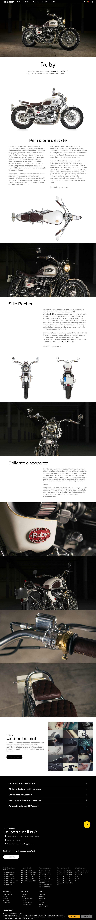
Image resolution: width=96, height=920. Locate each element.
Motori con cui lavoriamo (82, 871)
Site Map (41, 902)
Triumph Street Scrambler (10, 880)
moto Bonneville (68, 341)
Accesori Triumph (44, 871)
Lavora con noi (7, 894)
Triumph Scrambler (8, 876)
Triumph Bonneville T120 (28, 875)
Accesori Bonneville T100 (64, 873)
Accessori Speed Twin (45, 884)
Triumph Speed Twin (9, 882)
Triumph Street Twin (9, 878)
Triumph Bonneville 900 (28, 871)
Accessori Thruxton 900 (64, 877)
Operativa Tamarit (80, 875)
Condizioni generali (26, 902)
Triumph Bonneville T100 (59, 71)
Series (19, 1)
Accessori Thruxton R (63, 879)
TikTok (41, 904)
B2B (76, 881)
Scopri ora (11, 856)
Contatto (53, 1)
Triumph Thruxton (8, 874)
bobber (53, 314)
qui (32, 918)
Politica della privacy (27, 898)
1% (42, 1)
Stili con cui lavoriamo (81, 873)
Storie (76, 877)
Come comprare (26, 904)
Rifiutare (87, 916)
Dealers (5, 898)
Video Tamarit (43, 906)
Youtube (41, 896)
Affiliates (6, 900)
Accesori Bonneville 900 (64, 871)
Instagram (42, 898)
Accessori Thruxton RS (64, 881)
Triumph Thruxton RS (27, 879)
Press (5, 896)
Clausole (23, 896)
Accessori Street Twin (45, 879)
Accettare (74, 916)
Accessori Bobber (44, 886)
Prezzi (77, 879)
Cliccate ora (14, 757)
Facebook (42, 894)
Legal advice (25, 894)
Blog (46, 1)
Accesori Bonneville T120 (64, 875)
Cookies (23, 900)
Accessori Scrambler (45, 877)
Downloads (6, 902)
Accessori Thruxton (45, 875)
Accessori (35, 1)
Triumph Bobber (8, 884)
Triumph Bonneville (8, 872)
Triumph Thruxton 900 (28, 877)
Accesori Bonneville (45, 873)
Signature (27, 1)
